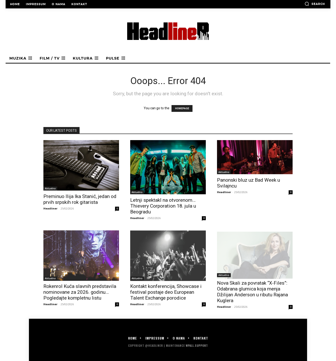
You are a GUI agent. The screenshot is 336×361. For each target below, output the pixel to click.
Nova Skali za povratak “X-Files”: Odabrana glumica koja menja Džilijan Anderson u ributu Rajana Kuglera (252, 291)
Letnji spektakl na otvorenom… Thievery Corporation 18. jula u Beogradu (163, 206)
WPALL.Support (197, 345)
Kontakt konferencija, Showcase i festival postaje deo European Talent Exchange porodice (166, 292)
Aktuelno (50, 188)
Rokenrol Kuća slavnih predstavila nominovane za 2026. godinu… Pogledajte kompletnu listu (79, 292)
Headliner (50, 208)
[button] (314, 3)
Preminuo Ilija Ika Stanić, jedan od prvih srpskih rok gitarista (79, 199)
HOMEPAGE (182, 108)
